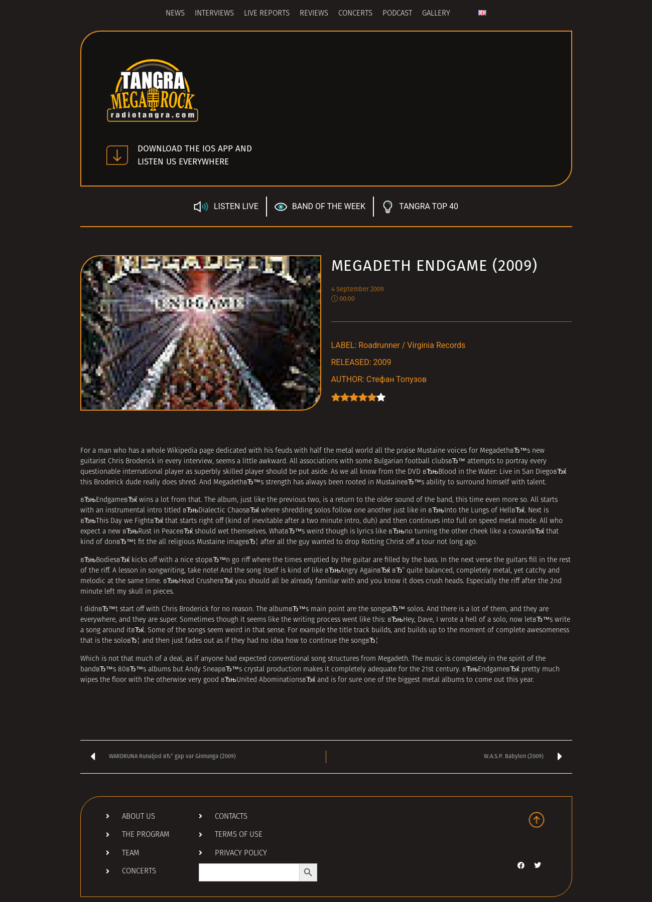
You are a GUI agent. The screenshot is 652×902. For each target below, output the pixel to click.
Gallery (436, 14)
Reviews (314, 14)
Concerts (355, 14)
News (175, 14)
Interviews (214, 14)
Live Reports (267, 14)
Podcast (397, 14)
